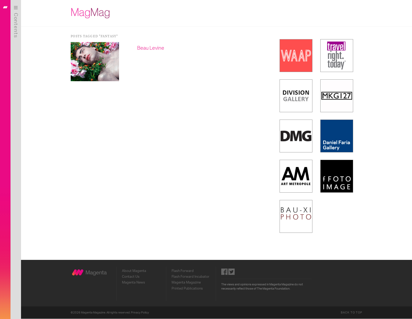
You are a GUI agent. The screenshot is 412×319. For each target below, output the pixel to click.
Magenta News (133, 282)
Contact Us (131, 277)
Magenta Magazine (186, 282)
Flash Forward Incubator (190, 277)
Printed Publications (187, 288)
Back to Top (351, 312)
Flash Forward (183, 271)
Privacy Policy (140, 312)
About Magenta (134, 271)
